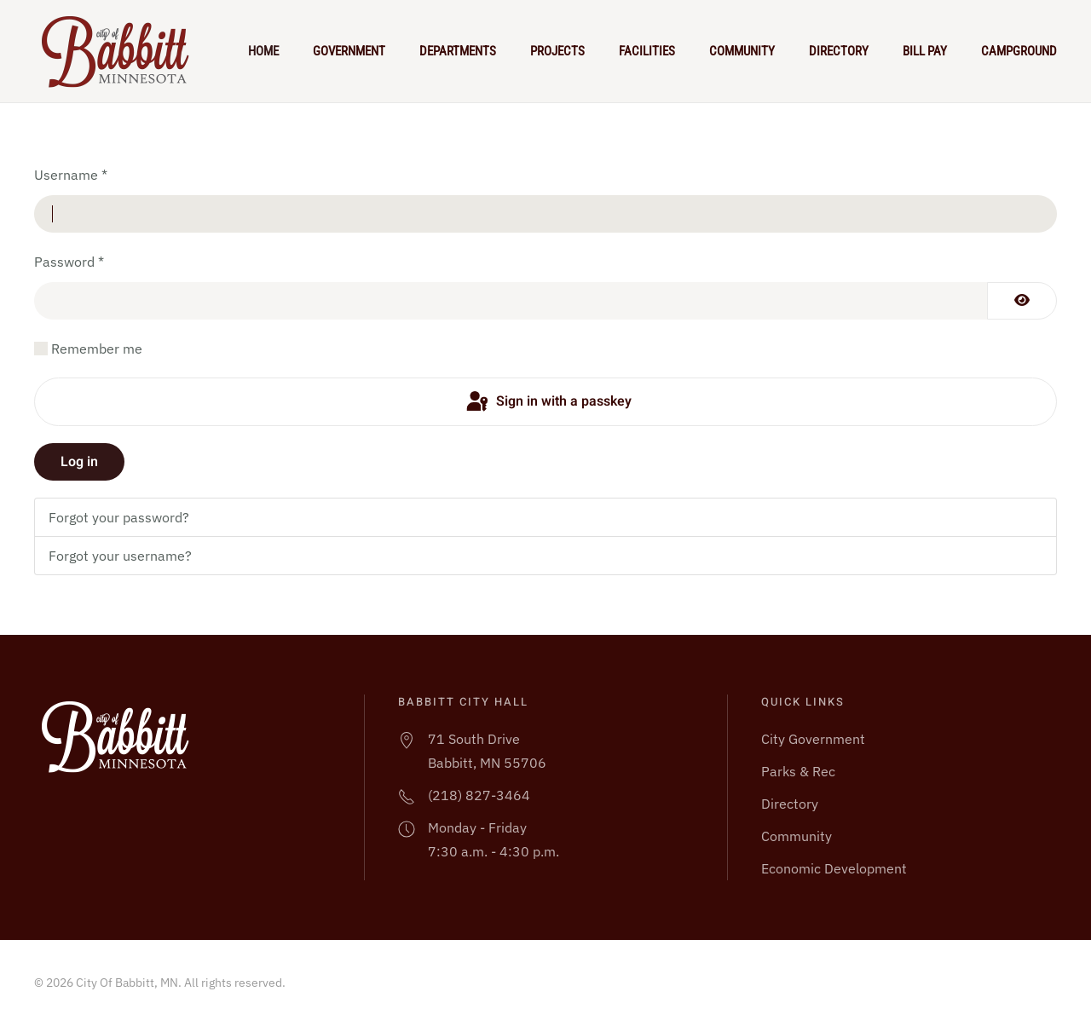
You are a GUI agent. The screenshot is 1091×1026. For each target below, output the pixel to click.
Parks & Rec (798, 771)
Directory (839, 51)
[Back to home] (122, 51)
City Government (813, 738)
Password (69, 261)
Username (70, 174)
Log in (79, 462)
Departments (457, 51)
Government (349, 51)
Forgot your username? (120, 555)
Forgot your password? (119, 517)
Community (742, 51)
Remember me (96, 348)
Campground (1019, 51)
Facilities (647, 51)
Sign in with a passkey (548, 402)
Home (263, 51)
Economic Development (834, 868)
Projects (557, 51)
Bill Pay (925, 51)
